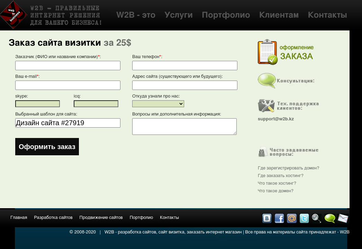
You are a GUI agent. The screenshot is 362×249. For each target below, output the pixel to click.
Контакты (327, 15)
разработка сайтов (137, 232)
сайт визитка (171, 232)
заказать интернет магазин (214, 232)
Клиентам (279, 15)
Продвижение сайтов (101, 217)
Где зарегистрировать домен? (288, 168)
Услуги (178, 15)
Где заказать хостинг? (281, 176)
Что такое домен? (275, 191)
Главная (18, 217)
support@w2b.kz (276, 119)
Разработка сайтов (53, 217)
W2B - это (136, 15)
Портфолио (226, 15)
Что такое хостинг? (277, 183)
